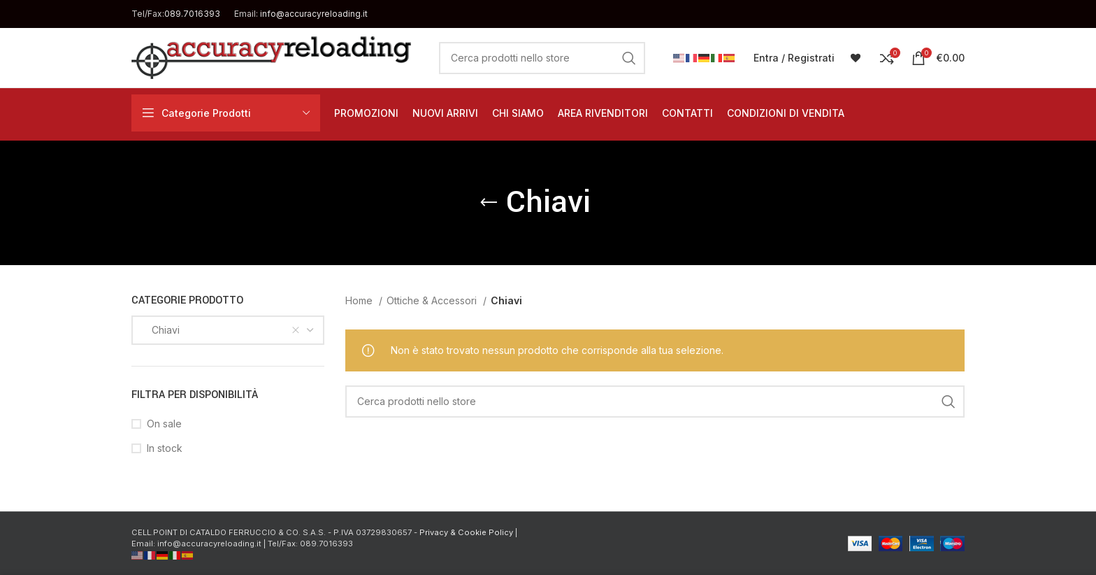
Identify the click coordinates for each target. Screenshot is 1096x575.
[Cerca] (542, 58)
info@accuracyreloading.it (314, 13)
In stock (164, 448)
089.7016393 (192, 13)
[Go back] (488, 203)
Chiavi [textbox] (161, 330)
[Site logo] (271, 56)
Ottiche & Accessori (433, 300)
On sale (164, 424)
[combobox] (227, 330)
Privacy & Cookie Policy (466, 532)
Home (360, 300)
